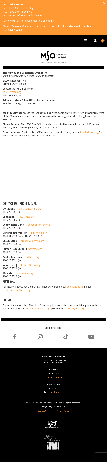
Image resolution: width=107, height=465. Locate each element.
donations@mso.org (30, 208)
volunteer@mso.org (29, 265)
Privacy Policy (63, 411)
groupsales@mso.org (32, 240)
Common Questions (54, 377)
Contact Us (42, 411)
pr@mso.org (32, 257)
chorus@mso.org (75, 308)
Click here (9, 20)
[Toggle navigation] (86, 41)
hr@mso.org (35, 248)
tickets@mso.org (12, 92)
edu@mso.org (27, 216)
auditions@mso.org (19, 290)
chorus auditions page (38, 308)
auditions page (75, 286)
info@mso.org (39, 232)
